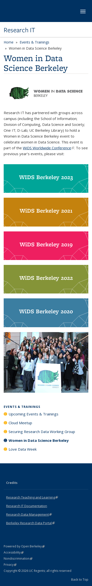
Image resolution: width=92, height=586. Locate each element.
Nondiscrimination (18, 558)
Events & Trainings (34, 42)
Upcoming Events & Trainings (33, 414)
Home (8, 42)
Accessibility (14, 552)
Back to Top (79, 579)
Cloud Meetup (20, 422)
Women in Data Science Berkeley (39, 440)
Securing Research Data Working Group (42, 431)
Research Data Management (29, 514)
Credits (11, 482)
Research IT (19, 30)
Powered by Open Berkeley (24, 546)
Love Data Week (23, 449)
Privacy (10, 565)
